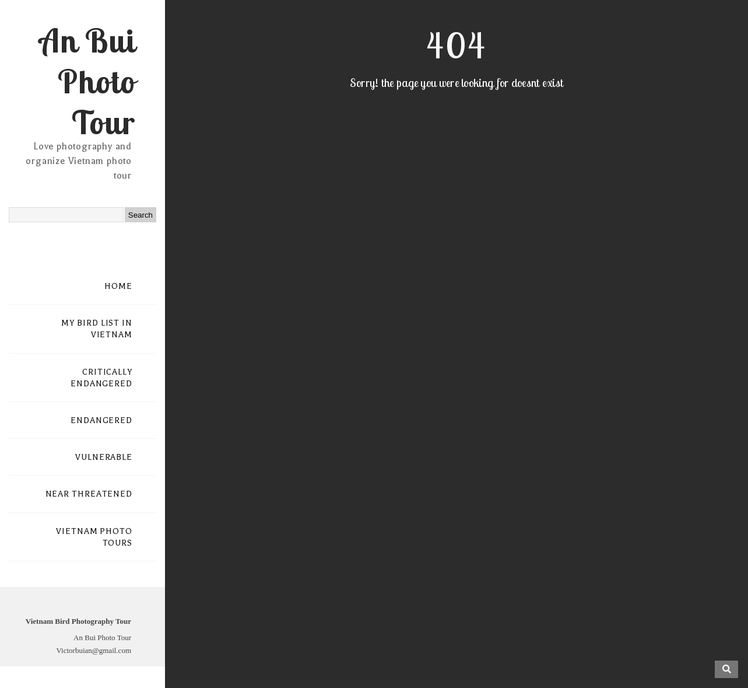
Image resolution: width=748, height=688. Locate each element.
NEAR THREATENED (89, 494)
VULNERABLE (103, 457)
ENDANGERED (101, 420)
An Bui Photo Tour (87, 81)
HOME (118, 286)
